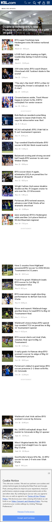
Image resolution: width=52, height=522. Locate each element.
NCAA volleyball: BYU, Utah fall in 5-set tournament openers (31, 131)
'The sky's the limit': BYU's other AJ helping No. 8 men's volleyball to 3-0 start (32, 86)
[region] (26, 496)
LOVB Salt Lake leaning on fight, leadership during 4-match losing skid (31, 57)
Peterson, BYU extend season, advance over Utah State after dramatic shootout (30, 203)
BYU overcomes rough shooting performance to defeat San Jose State (30, 297)
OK (49, 473)
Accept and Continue (26, 518)
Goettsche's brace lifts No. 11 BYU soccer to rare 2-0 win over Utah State (32, 459)
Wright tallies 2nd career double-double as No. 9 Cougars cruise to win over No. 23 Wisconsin (31, 189)
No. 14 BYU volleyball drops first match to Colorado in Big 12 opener (32, 431)
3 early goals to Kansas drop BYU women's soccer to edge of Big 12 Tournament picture (31, 354)
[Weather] (27, 2)
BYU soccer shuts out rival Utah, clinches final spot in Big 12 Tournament (30, 340)
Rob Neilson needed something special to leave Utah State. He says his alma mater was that (30, 118)
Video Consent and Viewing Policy (25, 501)
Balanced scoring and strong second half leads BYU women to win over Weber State (32, 158)
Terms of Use (33, 496)
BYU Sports (11, 9)
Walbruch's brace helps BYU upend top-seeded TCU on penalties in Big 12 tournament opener (32, 325)
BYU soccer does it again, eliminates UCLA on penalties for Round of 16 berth (31, 174)
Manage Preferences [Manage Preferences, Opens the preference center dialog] (26, 512)
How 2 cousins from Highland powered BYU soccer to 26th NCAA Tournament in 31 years (32, 268)
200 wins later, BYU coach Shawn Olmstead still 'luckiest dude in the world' (32, 71)
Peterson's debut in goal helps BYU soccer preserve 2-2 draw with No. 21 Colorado (32, 368)
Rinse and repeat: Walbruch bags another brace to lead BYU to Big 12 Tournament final (32, 311)
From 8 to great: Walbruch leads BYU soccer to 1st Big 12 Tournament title (30, 282)
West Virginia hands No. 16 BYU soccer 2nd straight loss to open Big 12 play (31, 445)
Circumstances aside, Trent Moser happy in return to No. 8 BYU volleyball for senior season (31, 100)
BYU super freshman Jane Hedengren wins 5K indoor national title (32, 43)
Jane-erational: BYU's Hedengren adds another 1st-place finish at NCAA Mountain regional (31, 217)
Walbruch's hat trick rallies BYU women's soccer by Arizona (30, 417)
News (4, 9)
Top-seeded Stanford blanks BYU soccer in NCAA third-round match (31, 144)
